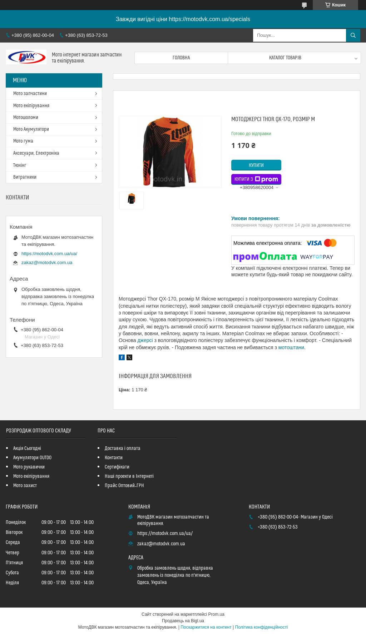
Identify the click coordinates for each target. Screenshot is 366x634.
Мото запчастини (30, 93)
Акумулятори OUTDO (32, 458)
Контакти (114, 458)
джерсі (145, 340)
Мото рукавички (29, 467)
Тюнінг (19, 165)
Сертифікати (117, 467)
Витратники (24, 177)
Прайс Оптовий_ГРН (124, 486)
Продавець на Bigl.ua (183, 620)
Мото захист (25, 486)
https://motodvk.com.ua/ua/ (49, 253)
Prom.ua (216, 614)
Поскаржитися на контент (205, 627)
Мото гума (23, 141)
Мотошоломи (25, 117)
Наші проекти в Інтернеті (129, 476)
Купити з (256, 179)
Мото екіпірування (31, 106)
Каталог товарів (285, 58)
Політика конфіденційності (261, 627)
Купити (256, 165)
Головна (181, 58)
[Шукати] (353, 35)
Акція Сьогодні (27, 448)
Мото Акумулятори (31, 129)
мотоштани (291, 347)
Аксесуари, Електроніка (36, 153)
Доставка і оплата (122, 448)
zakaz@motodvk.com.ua (47, 262)
